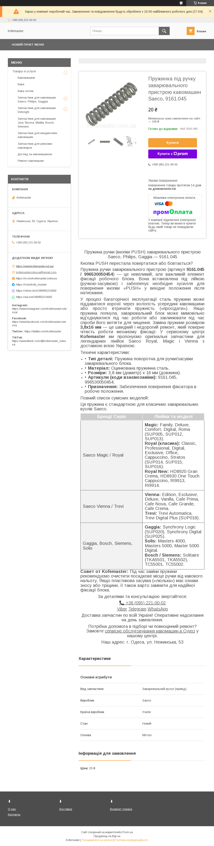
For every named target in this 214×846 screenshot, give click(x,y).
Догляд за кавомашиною (35, 154)
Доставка (65, 809)
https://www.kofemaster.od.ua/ (35, 266)
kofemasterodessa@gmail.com (36, 272)
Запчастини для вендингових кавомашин (37, 135)
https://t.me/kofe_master (31, 284)
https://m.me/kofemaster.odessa (36, 278)
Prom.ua (128, 832)
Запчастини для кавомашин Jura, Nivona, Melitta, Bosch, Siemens (37, 122)
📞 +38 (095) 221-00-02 (142, 602)
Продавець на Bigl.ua (107, 836)
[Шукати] (164, 31)
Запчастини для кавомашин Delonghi (37, 110)
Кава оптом (25, 91)
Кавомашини (26, 77)
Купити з (172, 154)
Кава (21, 84)
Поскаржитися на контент (97, 840)
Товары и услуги (24, 71)
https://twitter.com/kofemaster (42, 331)
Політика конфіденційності (131, 840)
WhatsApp (158, 608)
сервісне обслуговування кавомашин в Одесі (150, 631)
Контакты (14, 814)
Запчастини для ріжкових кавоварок (35, 145)
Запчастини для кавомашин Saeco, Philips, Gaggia (37, 99)
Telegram (137, 608)
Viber (122, 608)
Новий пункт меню (28, 44)
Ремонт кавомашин (31, 160)
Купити (173, 142)
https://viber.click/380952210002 (36, 290)
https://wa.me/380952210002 (34, 297)
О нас (12, 809)
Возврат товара (121, 809)
